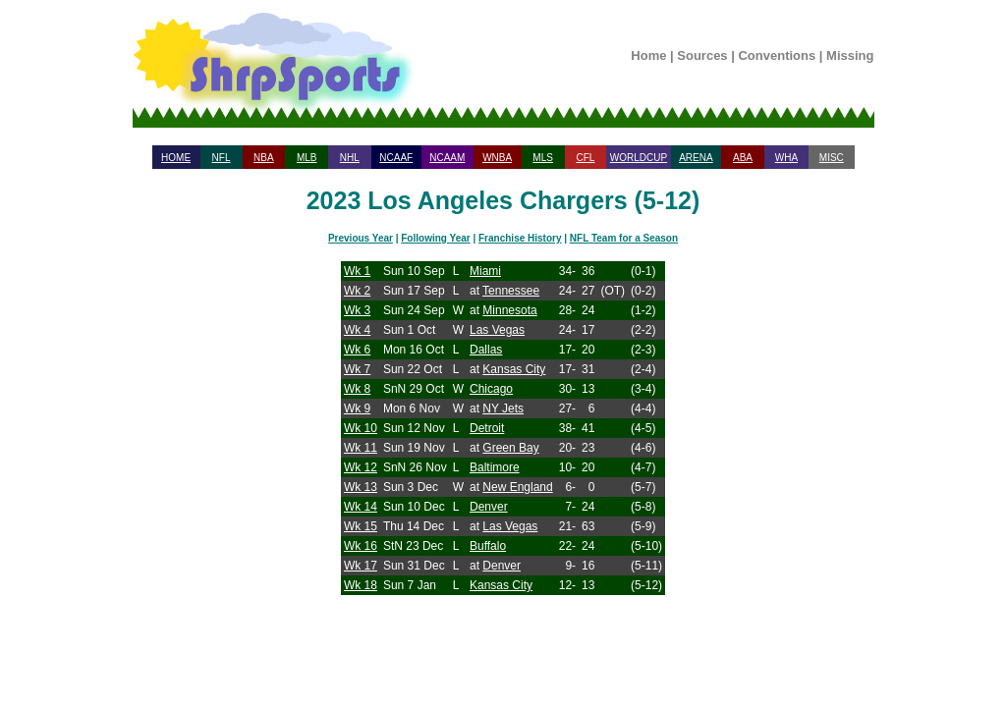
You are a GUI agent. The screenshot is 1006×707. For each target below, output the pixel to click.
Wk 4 (357, 330)
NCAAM (447, 157)
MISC (831, 157)
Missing (849, 55)
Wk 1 (357, 271)
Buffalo (488, 546)
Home (648, 55)
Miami (485, 271)
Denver (489, 507)
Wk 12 (360, 467)
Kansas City (513, 369)
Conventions (776, 55)
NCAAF (396, 157)
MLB (307, 157)
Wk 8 (357, 389)
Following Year (435, 238)
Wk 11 (360, 448)
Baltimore (495, 467)
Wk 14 (360, 507)
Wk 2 (357, 291)
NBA (263, 157)
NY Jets (503, 408)
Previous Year (360, 238)
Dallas (486, 349)
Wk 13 (360, 487)
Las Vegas (497, 330)
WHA (786, 157)
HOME (176, 157)
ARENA (695, 157)
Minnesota (509, 310)
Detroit (487, 428)
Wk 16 (360, 546)
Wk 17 (360, 565)
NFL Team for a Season (624, 238)
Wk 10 (360, 428)
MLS (542, 157)
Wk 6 (357, 349)
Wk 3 (357, 310)
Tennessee (510, 291)
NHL (350, 157)
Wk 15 (360, 526)
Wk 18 (360, 585)
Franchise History (519, 238)
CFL (585, 157)
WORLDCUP (638, 157)
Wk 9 (357, 408)
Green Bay (510, 448)
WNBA (497, 157)
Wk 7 (357, 369)
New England (517, 487)
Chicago (491, 389)
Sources (702, 55)
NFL (221, 157)
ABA (743, 157)
